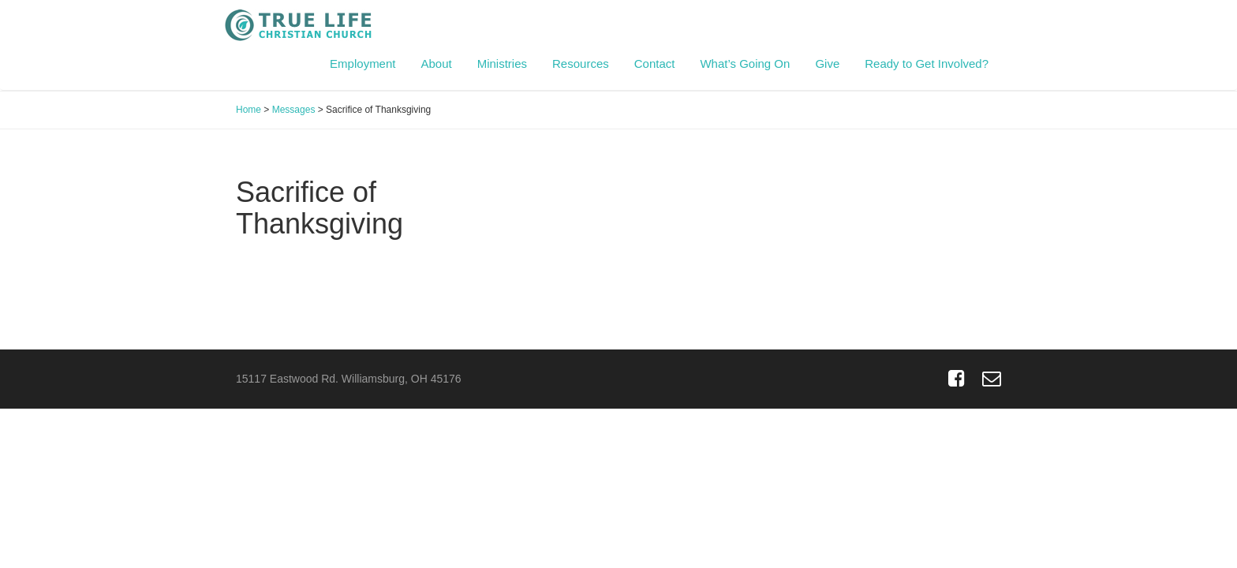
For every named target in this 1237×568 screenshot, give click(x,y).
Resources (580, 63)
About (435, 63)
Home (248, 109)
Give (827, 63)
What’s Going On (745, 63)
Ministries (502, 63)
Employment (362, 63)
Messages (294, 109)
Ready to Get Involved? (926, 63)
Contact (654, 63)
